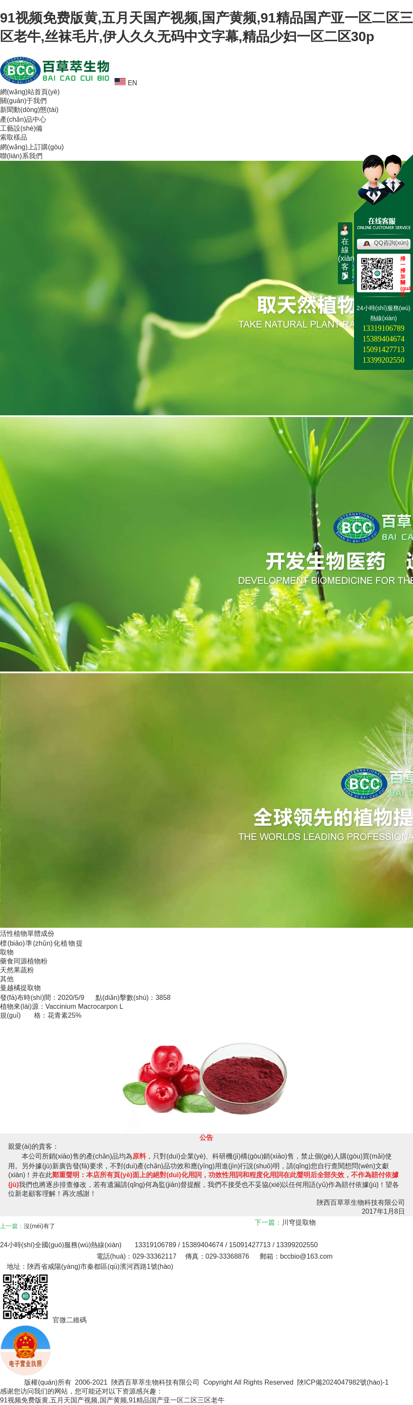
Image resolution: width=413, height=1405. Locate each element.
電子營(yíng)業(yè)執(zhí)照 (67, 1373)
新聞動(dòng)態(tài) (29, 109)
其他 (7, 978)
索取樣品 (13, 137)
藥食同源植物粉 (24, 961)
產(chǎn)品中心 (23, 119)
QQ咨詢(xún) (391, 242)
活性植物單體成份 (27, 933)
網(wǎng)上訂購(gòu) (32, 147)
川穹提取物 (299, 1222)
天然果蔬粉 (17, 970)
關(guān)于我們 (23, 100)
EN (126, 83)
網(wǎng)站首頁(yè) (30, 91)
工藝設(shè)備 (21, 128)
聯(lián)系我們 (21, 156)
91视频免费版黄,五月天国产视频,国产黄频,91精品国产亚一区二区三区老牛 (112, 1400)
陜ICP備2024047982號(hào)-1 (342, 1382)
